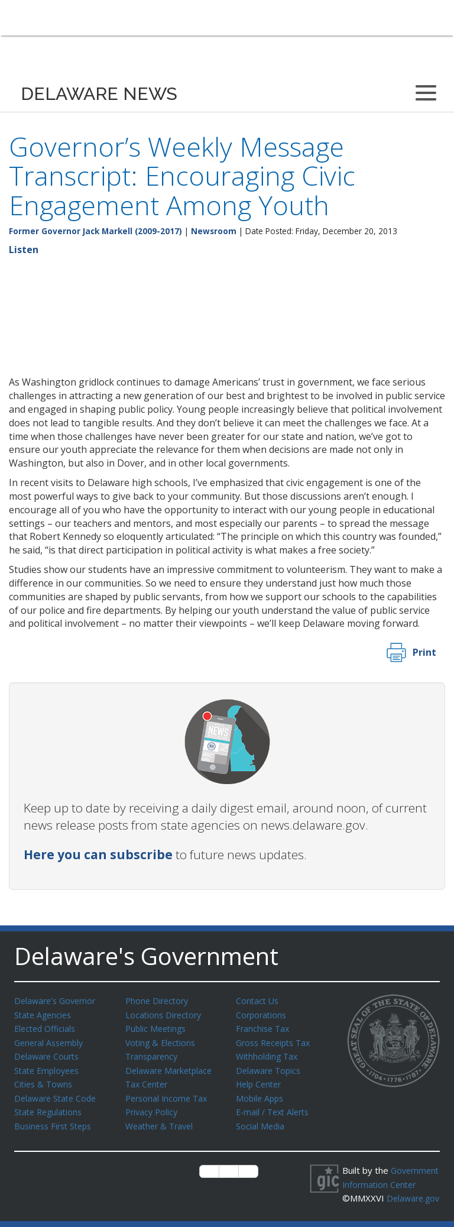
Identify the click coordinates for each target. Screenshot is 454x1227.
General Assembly (51, 1041)
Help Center (261, 1080)
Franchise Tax (264, 1027)
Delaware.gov (382, 1204)
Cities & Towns (45, 1080)
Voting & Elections (162, 1041)
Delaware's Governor (57, 1000)
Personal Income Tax (168, 1094)
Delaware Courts (48, 1054)
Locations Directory (165, 1014)
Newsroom (213, 231)
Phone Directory (158, 1000)
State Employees (49, 1067)
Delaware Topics (270, 1067)
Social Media (261, 1120)
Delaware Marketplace (171, 1067)
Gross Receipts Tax (276, 1041)
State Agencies (44, 1014)
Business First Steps (56, 1120)
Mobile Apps (261, 1094)
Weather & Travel (161, 1120)
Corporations (262, 1014)
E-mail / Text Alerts (275, 1107)
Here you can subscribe (98, 854)
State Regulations (50, 1107)
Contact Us (258, 1000)
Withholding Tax (268, 1054)
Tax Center (148, 1080)
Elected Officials (47, 1027)
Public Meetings (157, 1027)
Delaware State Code (57, 1094)
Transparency (153, 1054)
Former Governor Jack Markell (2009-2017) (95, 231)
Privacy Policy (153, 1107)
